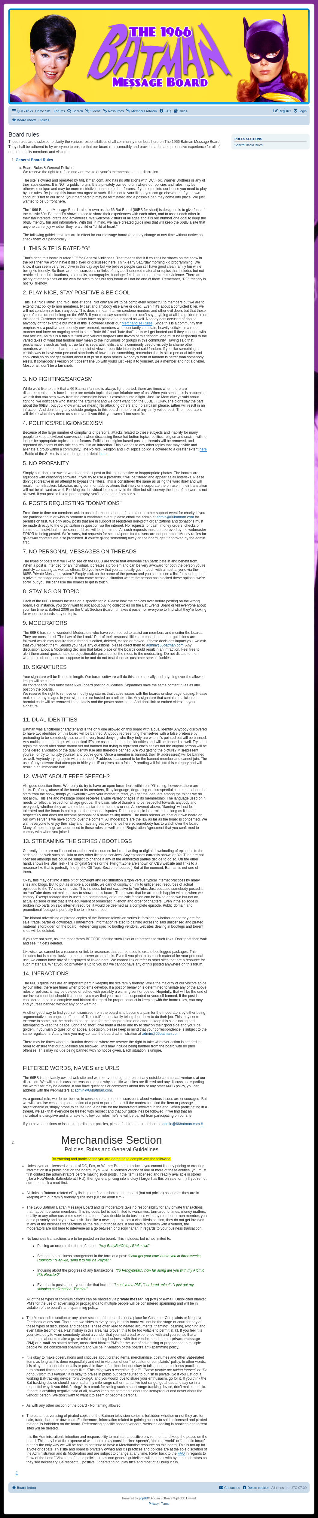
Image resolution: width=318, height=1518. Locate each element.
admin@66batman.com (175, 517)
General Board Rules (248, 145)
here (203, 449)
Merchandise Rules (137, 323)
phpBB (143, 1498)
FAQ (181, 1453)
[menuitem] (75, 111)
